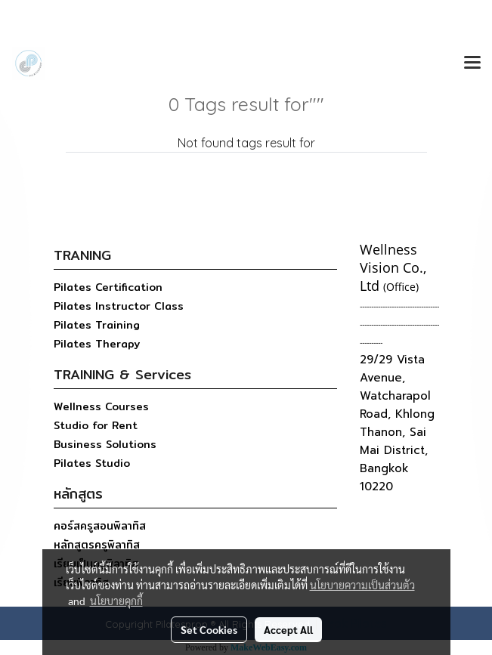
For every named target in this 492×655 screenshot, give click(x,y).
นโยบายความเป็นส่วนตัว (362, 585)
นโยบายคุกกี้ (116, 600)
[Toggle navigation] (472, 63)
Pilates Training (97, 325)
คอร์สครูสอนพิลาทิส (100, 526)
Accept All (288, 629)
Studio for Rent (96, 425)
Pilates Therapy (97, 343)
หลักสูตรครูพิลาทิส (97, 544)
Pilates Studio (92, 463)
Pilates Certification (108, 287)
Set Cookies (209, 629)
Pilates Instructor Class (119, 306)
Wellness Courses (101, 406)
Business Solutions (105, 444)
